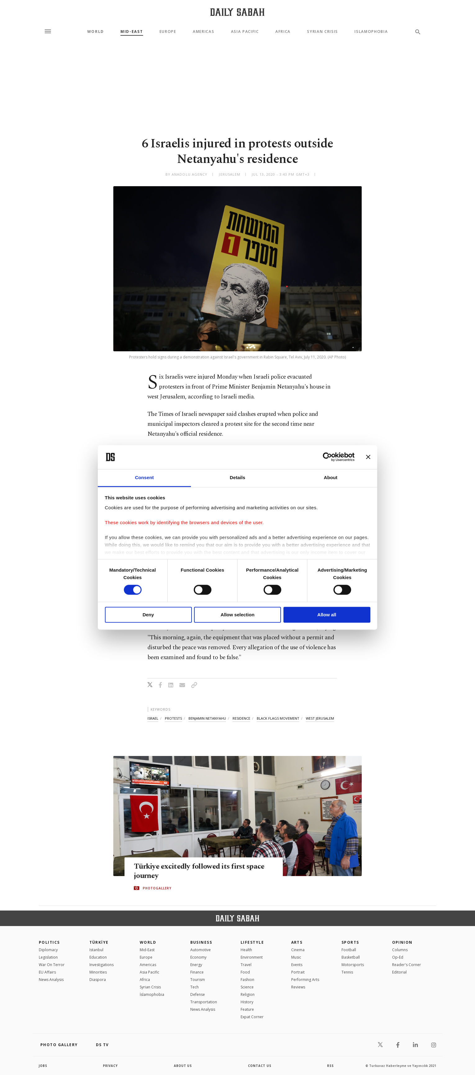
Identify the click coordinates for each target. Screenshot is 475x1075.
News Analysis (51, 979)
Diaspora (97, 979)
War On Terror (52, 964)
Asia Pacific (245, 32)
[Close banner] (368, 457)
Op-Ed (397, 957)
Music (296, 957)
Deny (148, 614)
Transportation (203, 1002)
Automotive (200, 949)
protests (173, 718)
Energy (196, 964)
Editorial (399, 972)
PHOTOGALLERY (157, 888)
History (247, 1002)
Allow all (326, 614)
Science (247, 987)
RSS (330, 1066)
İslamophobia (152, 994)
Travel (246, 964)
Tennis (347, 972)
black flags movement (278, 718)
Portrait (298, 972)
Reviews (298, 987)
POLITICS (49, 942)
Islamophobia (371, 32)
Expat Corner (252, 1016)
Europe (168, 32)
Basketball (351, 957)
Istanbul (96, 949)
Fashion (247, 979)
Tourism (197, 979)
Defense (197, 994)
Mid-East (131, 32)
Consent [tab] (144, 477)
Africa (283, 32)
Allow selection (237, 614)
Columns (400, 949)
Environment (252, 957)
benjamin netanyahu (207, 718)
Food (245, 972)
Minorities (98, 972)
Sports (350, 942)
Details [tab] (237, 477)
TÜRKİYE (99, 942)
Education (98, 957)
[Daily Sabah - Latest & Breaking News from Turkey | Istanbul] (237, 12)
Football (349, 949)
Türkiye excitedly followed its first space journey (201, 871)
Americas (203, 32)
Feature (247, 1009)
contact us (260, 1066)
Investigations (101, 964)
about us (183, 1066)
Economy (198, 957)
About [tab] (330, 477)
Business (201, 942)
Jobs (43, 1066)
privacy (111, 1066)
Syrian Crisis (322, 32)
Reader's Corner (406, 964)
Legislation (48, 957)
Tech (194, 987)
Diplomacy (48, 949)
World (95, 32)
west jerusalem (320, 718)
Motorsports (353, 964)
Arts (297, 942)
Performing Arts (305, 979)
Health (246, 949)
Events (296, 964)
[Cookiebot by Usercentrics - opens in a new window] (327, 457)
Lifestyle (252, 942)
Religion (248, 994)
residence (241, 718)
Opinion (402, 942)
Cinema (298, 949)
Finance (197, 972)
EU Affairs (47, 972)
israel (152, 718)
